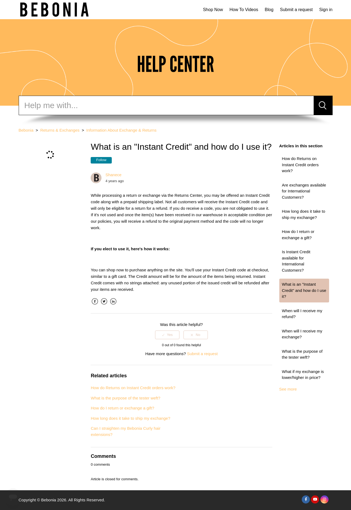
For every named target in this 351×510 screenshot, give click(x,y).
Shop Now (213, 9)
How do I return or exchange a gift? (298, 234)
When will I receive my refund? (302, 313)
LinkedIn (113, 305)
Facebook (95, 305)
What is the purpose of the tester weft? (302, 354)
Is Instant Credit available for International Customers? (296, 260)
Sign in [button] (326, 9)
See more (288, 389)
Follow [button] (101, 160)
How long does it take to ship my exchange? (303, 214)
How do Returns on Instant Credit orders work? (300, 164)
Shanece (114, 174)
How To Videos (243, 9)
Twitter (104, 305)
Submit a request (296, 9)
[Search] (166, 105)
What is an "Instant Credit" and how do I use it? (304, 290)
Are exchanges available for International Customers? (304, 191)
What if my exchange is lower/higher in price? (303, 374)
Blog (269, 9)
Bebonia (26, 130)
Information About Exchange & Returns (121, 130)
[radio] (167, 335)
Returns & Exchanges (60, 130)
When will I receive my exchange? (302, 334)
